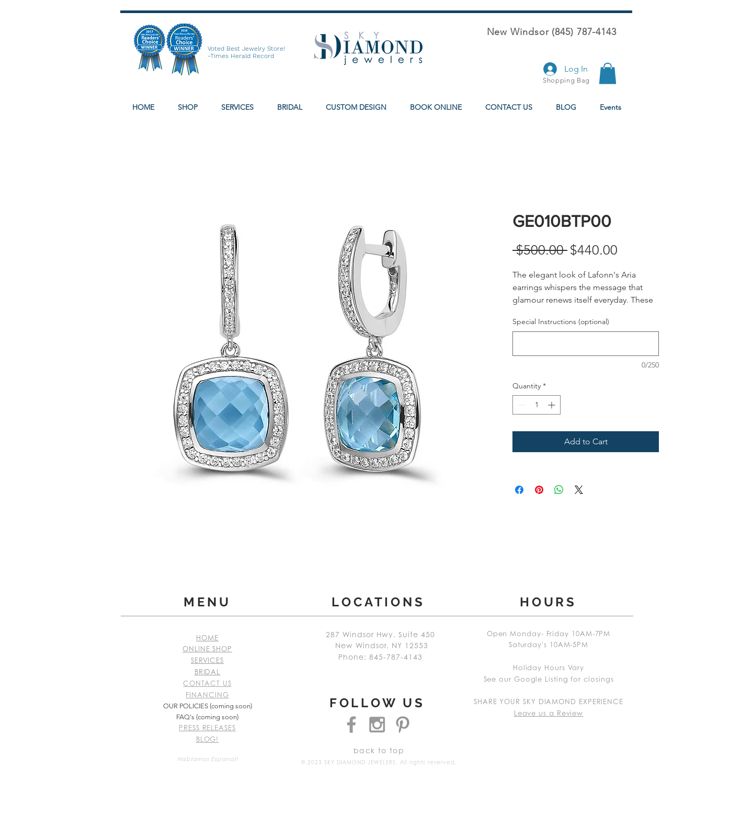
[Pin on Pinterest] (539, 490)
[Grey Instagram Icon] (377, 724)
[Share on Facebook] (519, 490)
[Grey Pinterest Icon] (403, 724)
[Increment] (552, 405)
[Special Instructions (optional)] (585, 343)
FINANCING (207, 695)
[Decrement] (520, 405)
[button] (608, 73)
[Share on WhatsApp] (559, 490)
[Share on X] (579, 490)
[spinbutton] (536, 405)
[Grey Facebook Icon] (351, 724)
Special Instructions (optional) (560, 321)
